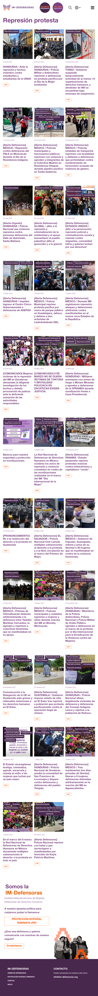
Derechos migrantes (74, 191)
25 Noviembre (72, 573)
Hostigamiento (26, 733)
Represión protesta (11, 31)
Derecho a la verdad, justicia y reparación (49, 118)
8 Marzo (70, 263)
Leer (5, 85)
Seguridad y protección (13, 423)
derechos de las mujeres (44, 423)
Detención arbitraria (83, 110)
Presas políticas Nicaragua (14, 736)
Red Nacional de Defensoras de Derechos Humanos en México (49, 339)
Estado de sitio (10, 660)
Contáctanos (14, 946)
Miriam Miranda (81, 338)
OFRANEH (70, 342)
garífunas (70, 338)
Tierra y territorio (26, 263)
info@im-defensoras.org (66, 977)
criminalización (57, 188)
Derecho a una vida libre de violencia (80, 500)
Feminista (55, 31)
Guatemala (8, 657)
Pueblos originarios (73, 660)
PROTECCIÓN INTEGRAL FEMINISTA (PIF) (27, 921)
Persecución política (12, 733)
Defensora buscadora (43, 113)
